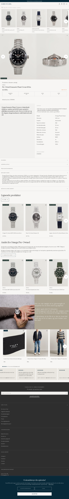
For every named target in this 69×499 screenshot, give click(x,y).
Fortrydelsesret (4, 416)
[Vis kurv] (64, 4)
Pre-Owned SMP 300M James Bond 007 (8, 30)
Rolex (18, 28)
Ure (2, 35)
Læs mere (50, 484)
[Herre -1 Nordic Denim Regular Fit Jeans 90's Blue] (37, 343)
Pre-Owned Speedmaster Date (32, 289)
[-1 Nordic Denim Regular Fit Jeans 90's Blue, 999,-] (37, 346)
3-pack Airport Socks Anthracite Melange (12, 358)
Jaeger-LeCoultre (35, 28)
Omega (3, 28)
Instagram (3, 456)
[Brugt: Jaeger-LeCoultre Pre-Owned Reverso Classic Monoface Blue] (38, 18)
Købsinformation (4, 434)
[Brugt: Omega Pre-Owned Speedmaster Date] (36, 272)
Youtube (3, 461)
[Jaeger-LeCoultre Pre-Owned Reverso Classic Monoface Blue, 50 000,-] (38, 20)
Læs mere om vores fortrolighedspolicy (34, 396)
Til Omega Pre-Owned (8, 255)
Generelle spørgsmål (5, 438)
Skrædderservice (4, 446)
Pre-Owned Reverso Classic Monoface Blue (38, 30)
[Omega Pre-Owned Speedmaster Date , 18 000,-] (36, 276)
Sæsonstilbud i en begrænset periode (34, 1)
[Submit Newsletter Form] (66, 393)
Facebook (3, 458)
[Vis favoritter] (61, 4)
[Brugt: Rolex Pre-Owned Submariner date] (54, 18)
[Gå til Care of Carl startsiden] (6, 4)
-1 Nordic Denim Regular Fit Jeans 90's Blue (36, 358)
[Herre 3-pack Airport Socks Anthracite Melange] (14, 343)
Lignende (11, 195)
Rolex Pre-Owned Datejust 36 (32, 233)
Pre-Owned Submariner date (51, 30)
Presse (2, 419)
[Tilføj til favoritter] (22, 205)
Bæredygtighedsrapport (6, 423)
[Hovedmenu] (66, 4)
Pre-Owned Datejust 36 (20, 30)
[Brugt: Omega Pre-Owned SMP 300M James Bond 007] (8, 18)
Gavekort (3, 443)
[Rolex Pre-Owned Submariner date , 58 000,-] (53, 20)
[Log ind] (59, 4)
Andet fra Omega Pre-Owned (15, 242)
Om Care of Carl (4, 409)
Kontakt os (3, 436)
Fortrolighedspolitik (5, 421)
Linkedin (3, 463)
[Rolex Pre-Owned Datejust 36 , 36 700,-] (23, 20)
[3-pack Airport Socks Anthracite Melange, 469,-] (14, 346)
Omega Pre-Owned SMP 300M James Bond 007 (12, 233)
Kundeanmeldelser (5, 441)
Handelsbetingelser (5, 414)
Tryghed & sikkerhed (5, 411)
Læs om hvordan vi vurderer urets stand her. (48, 110)
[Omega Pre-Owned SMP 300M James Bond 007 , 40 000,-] (8, 20)
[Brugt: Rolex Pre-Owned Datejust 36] (23, 18)
